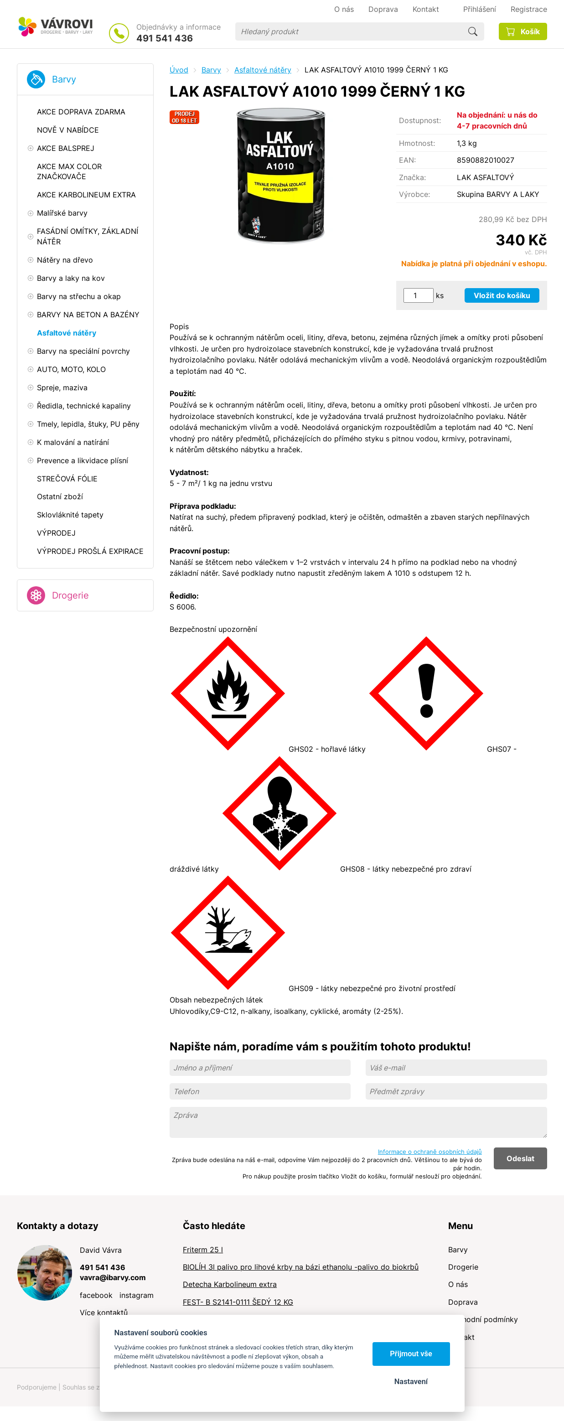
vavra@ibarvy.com (113, 1277)
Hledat (472, 31)
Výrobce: (414, 194)
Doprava (463, 1302)
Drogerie (70, 595)
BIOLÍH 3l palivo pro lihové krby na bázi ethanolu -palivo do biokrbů (301, 1266)
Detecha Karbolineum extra (230, 1284)
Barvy (64, 79)
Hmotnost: (417, 143)
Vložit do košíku (502, 295)
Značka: (412, 177)
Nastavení (411, 1381)
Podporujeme (37, 1387)
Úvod (179, 69)
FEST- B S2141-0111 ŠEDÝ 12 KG (238, 1302)
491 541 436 (164, 38)
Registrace (529, 9)
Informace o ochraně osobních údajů (430, 1151)
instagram (136, 1295)
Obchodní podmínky (483, 1319)
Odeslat (520, 1158)
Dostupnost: (420, 120)
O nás (458, 1284)
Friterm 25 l (203, 1249)
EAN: (407, 160)
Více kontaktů (104, 1312)
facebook (96, 1295)
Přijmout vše (411, 1353)
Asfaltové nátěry (262, 69)
